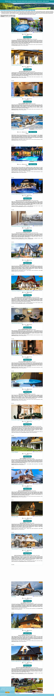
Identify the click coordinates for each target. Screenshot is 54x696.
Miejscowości (13, 10)
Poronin (40, 18)
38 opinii (32, 636)
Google (13, 687)
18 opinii (32, 492)
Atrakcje (28, 10)
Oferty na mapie (8, 10)
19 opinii (37, 427)
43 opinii (32, 363)
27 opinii (30, 524)
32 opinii (32, 105)
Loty (18, 10)
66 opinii (34, 234)
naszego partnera (25, 46)
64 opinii (29, 604)
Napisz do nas (36, 694)
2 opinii (36, 556)
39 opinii (31, 266)
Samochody (22, 10)
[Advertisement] (27, 573)
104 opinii (35, 298)
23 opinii (33, 40)
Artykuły (33, 10)
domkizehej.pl (52, 0)
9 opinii (32, 395)
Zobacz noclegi (27, 38)
